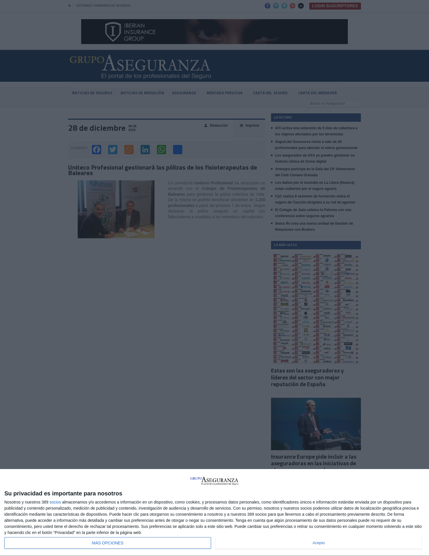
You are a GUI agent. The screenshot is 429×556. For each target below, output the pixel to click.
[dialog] (214, 512)
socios (55, 502)
